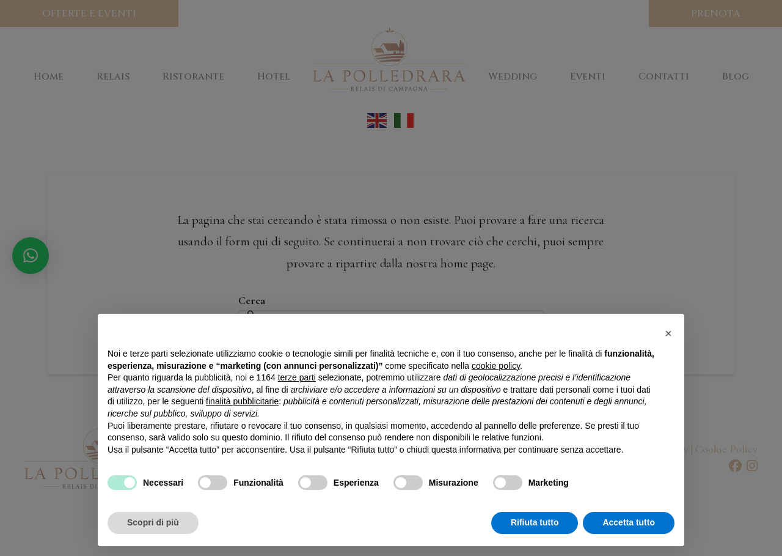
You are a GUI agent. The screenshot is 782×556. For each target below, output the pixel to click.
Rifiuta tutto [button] (535, 522)
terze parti (297, 377)
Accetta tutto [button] (628, 522)
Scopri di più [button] (153, 522)
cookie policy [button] (496, 366)
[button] (668, 333)
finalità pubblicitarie (242, 401)
